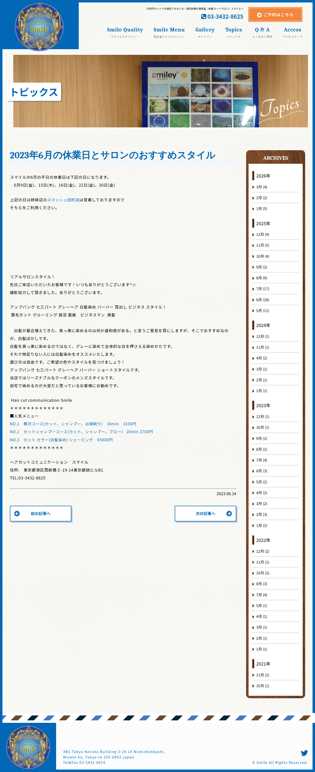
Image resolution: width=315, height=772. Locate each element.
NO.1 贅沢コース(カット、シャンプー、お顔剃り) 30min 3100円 (74, 424)
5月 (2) (261, 481)
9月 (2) (261, 266)
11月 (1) (262, 347)
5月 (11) (262, 310)
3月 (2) (261, 503)
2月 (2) (261, 197)
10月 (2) (262, 572)
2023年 (263, 405)
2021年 (263, 663)
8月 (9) (261, 277)
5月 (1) (261, 605)
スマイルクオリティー (125, 36)
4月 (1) (261, 616)
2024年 (263, 325)
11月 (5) (262, 245)
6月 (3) (261, 470)
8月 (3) (261, 583)
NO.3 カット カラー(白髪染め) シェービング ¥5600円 (62, 439)
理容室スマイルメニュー (169, 36)
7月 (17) (262, 288)
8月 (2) (261, 449)
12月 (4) (262, 234)
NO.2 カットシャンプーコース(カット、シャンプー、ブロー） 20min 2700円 (83, 431)
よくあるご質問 (262, 36)
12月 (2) (262, 551)
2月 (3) (261, 514)
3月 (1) (261, 368)
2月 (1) (261, 379)
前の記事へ (40, 513)
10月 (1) (262, 427)
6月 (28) (262, 299)
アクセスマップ (292, 36)
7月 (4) (261, 459)
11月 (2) (262, 674)
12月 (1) (262, 336)
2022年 (263, 540)
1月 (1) (261, 390)
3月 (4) (261, 186)
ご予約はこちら (279, 14)
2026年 (263, 175)
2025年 (263, 223)
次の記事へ (205, 513)
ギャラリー (205, 36)
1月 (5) (261, 208)
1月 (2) (261, 525)
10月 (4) (262, 256)
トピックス (233, 36)
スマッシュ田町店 (63, 200)
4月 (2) (261, 357)
